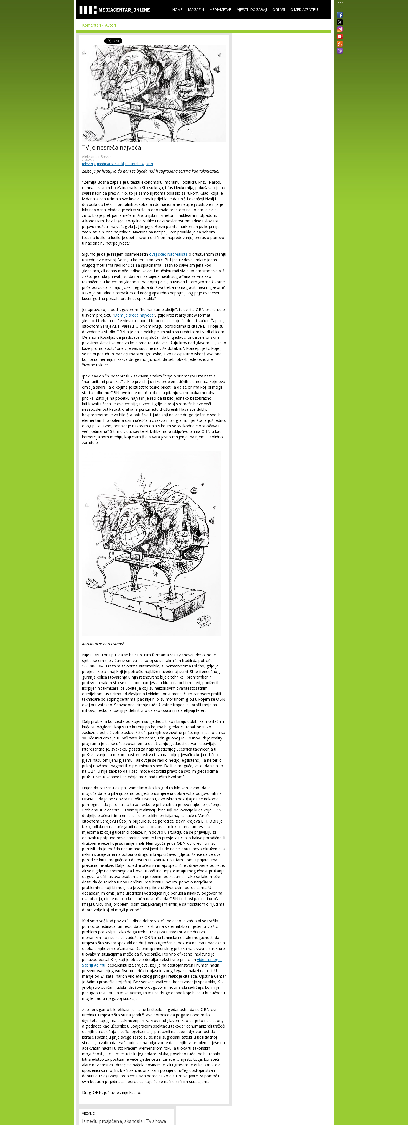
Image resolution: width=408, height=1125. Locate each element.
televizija (89, 163)
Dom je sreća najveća (134, 315)
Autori (110, 25)
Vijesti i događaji (252, 9)
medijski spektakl (110, 163)
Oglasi (278, 9)
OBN (149, 163)
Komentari (91, 25)
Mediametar (220, 9)
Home (177, 9)
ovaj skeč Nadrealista (168, 254)
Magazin (196, 9)
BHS (340, 3)
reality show (134, 163)
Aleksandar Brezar (96, 156)
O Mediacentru (304, 9)
